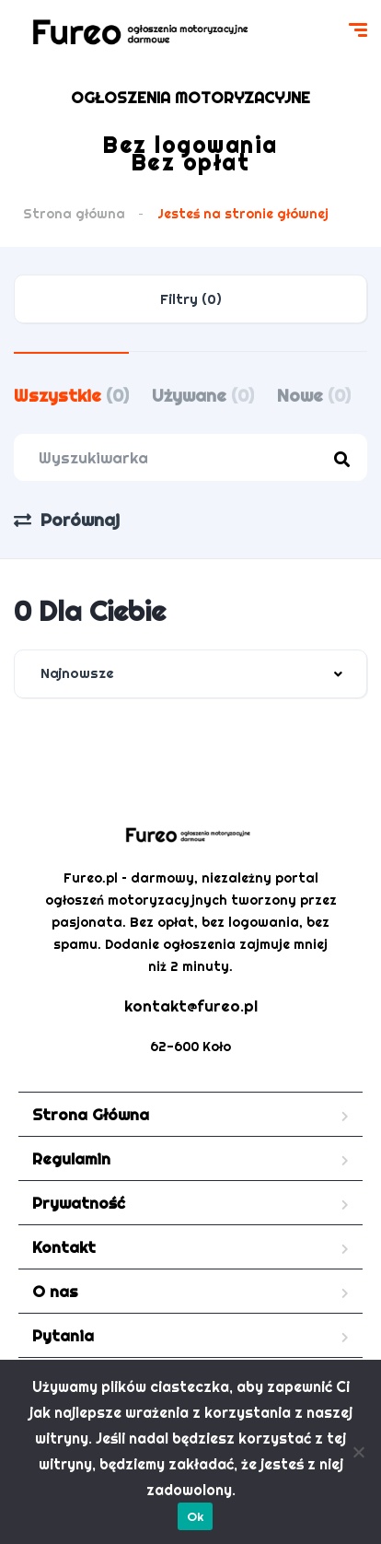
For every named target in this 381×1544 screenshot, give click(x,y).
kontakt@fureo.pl (191, 1005)
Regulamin (71, 1158)
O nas (55, 1291)
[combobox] (190, 673)
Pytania (63, 1335)
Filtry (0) (191, 299)
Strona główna (74, 213)
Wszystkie (71, 395)
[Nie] (358, 1452)
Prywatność (78, 1202)
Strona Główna (90, 1114)
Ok (195, 1516)
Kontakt (64, 1247)
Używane (203, 395)
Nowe (314, 395)
